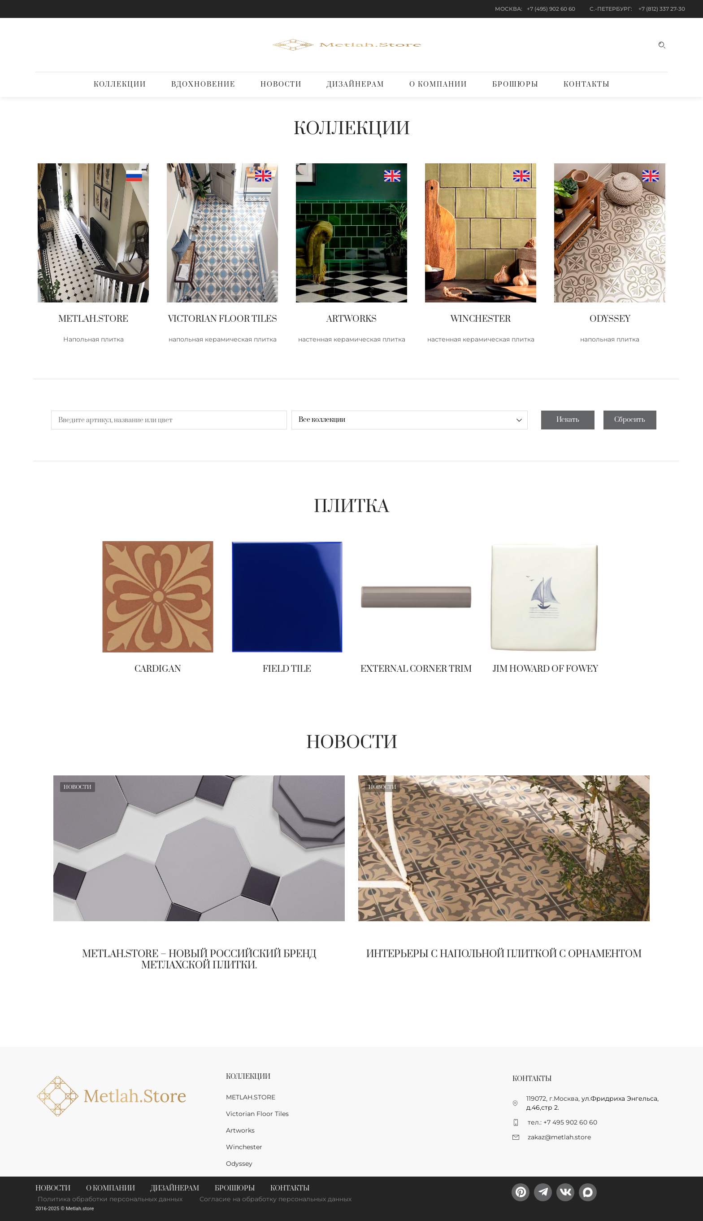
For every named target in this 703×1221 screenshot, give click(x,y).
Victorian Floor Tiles (257, 1114)
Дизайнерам (355, 84)
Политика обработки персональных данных (110, 1199)
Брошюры (515, 84)
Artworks (240, 1130)
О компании (438, 84)
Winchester (244, 1147)
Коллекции (120, 84)
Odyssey (239, 1164)
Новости (281, 84)
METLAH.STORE (250, 1097)
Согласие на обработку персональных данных (276, 1199)
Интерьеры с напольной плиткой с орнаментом (504, 954)
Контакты (587, 84)
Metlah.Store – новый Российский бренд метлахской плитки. (199, 960)
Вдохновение (203, 84)
